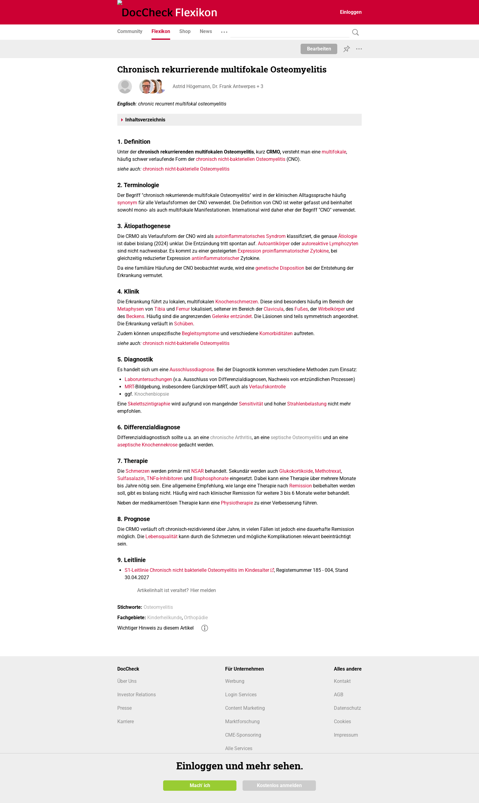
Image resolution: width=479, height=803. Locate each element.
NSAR (197, 471)
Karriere (125, 721)
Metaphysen (130, 309)
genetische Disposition (279, 268)
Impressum (346, 735)
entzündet (241, 316)
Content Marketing (245, 708)
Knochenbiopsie (151, 394)
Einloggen (351, 12)
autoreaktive (315, 243)
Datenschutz (347, 708)
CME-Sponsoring (243, 735)
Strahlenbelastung (307, 404)
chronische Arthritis (231, 437)
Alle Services (238, 748)
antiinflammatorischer (215, 258)
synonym (127, 202)
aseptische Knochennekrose (147, 445)
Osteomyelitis (158, 607)
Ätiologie (347, 236)
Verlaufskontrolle (267, 387)
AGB (338, 695)
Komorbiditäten (276, 333)
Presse (124, 708)
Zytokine (319, 251)
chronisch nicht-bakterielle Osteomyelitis (186, 169)
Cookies (342, 721)
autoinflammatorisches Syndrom (250, 236)
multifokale (334, 152)
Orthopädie (196, 617)
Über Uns (127, 681)
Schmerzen (138, 471)
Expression (249, 251)
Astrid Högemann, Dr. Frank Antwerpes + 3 (217, 86)
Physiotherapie (237, 503)
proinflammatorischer (285, 251)
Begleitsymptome (200, 333)
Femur (183, 309)
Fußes (301, 309)
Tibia (159, 309)
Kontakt (342, 681)
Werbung (234, 681)
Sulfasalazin (130, 478)
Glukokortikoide (296, 471)
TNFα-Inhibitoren (165, 478)
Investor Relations (136, 695)
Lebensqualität (161, 536)
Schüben (183, 324)
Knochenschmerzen (236, 302)
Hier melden (203, 590)
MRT (129, 387)
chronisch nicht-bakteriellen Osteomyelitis (240, 159)
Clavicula (273, 309)
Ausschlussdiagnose (192, 369)
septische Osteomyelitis (296, 437)
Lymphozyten (343, 243)
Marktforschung (242, 721)
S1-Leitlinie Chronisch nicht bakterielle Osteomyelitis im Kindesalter (197, 570)
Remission (300, 486)
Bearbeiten (319, 49)
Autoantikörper (274, 243)
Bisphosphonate (211, 478)
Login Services (241, 695)
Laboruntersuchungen (148, 379)
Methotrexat (328, 471)
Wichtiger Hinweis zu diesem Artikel (155, 628)
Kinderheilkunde (164, 617)
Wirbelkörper (331, 309)
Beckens (135, 316)
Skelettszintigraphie (149, 404)
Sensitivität (251, 404)
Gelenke (220, 316)
